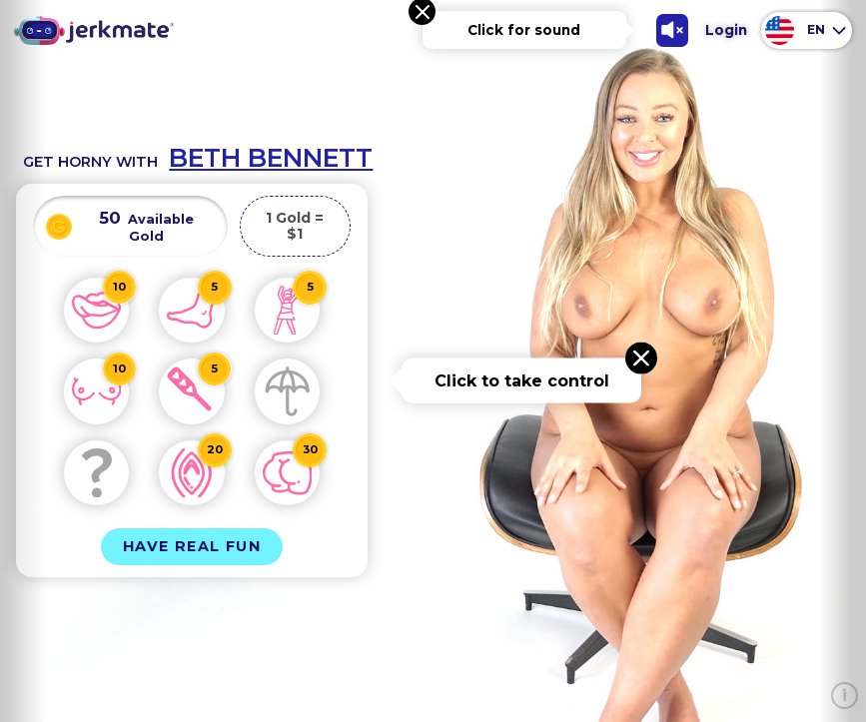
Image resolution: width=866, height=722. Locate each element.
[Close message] (641, 358)
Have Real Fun (192, 546)
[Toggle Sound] (672, 30)
